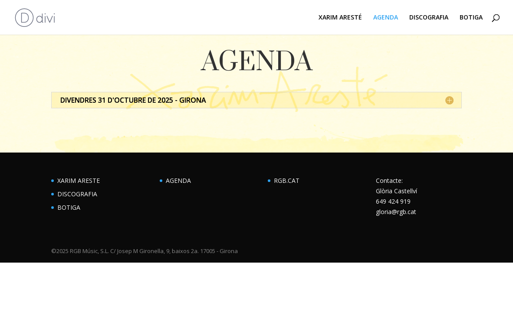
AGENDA (385, 17)
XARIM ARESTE (78, 180)
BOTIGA (471, 17)
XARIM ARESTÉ (340, 17)
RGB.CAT (286, 180)
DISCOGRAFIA (428, 17)
